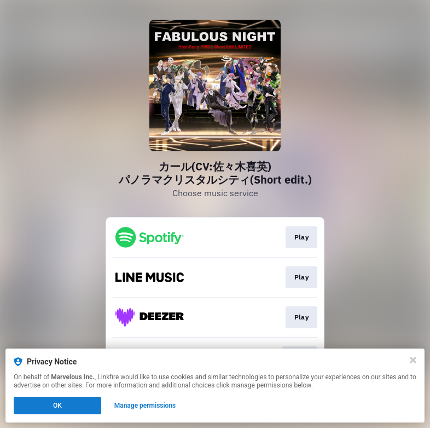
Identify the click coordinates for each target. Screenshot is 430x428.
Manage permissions (145, 405)
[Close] (413, 360)
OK (57, 405)
